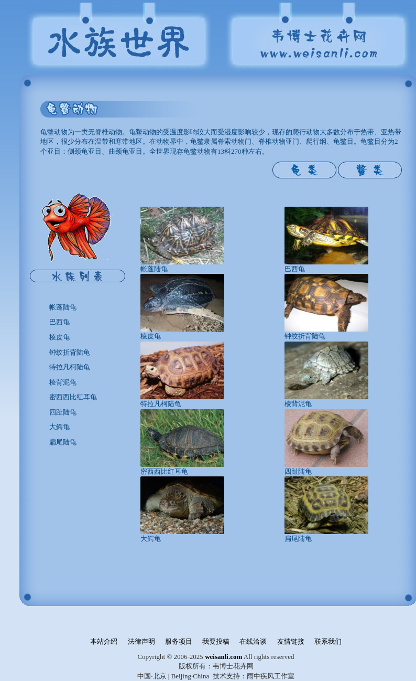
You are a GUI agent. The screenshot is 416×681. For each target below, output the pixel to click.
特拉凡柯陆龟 (69, 367)
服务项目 (178, 641)
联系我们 (328, 641)
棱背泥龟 (62, 382)
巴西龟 (59, 322)
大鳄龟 (59, 427)
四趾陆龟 (62, 412)
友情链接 (290, 641)
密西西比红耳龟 (73, 397)
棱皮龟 (59, 337)
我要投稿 (215, 641)
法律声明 (141, 641)
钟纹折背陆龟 (69, 352)
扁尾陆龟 (62, 442)
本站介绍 (103, 641)
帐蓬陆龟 (62, 307)
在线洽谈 (253, 641)
